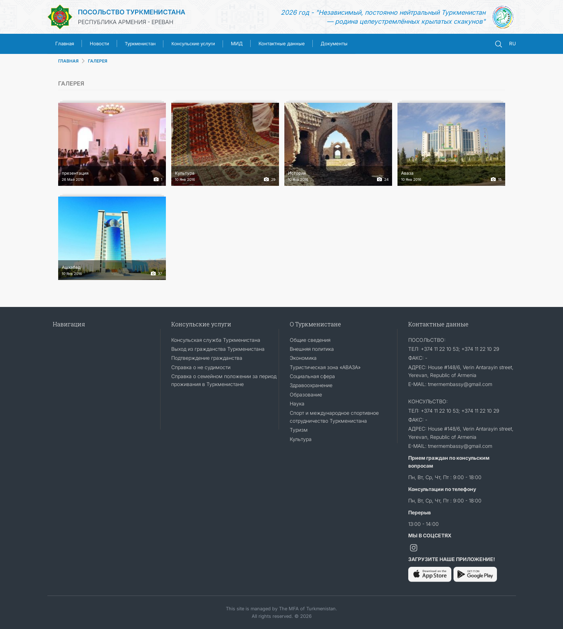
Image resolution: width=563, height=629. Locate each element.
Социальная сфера (312, 376)
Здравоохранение (311, 385)
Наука (297, 403)
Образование (306, 394)
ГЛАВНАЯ (68, 61)
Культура (301, 439)
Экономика (303, 358)
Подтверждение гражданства (206, 358)
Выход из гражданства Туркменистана (218, 349)
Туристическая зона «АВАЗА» (325, 367)
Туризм (299, 430)
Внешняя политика (312, 349)
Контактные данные (282, 43)
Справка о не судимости (201, 367)
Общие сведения (310, 340)
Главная (64, 43)
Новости (99, 43)
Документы (334, 43)
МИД (237, 43)
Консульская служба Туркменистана (215, 340)
